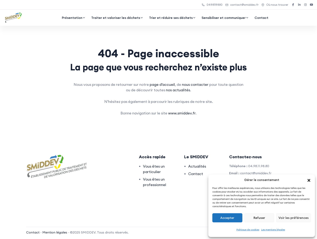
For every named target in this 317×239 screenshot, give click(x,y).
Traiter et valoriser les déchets (115, 18)
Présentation (72, 18)
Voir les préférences (293, 218)
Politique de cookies (247, 229)
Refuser (259, 218)
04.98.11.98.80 (258, 166)
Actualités (197, 166)
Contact (261, 18)
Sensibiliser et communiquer (224, 18)
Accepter (227, 218)
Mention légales (54, 232)
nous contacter (195, 84)
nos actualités (178, 90)
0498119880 (212, 4)
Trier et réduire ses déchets (171, 18)
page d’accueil (162, 84)
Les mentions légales (273, 229)
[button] (309, 180)
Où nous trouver (274, 4)
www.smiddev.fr (182, 113)
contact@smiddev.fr (242, 4)
